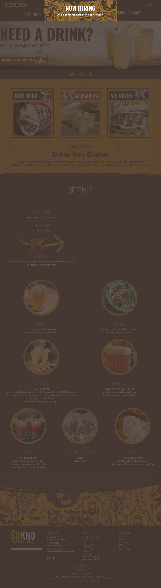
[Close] (118, 281)
